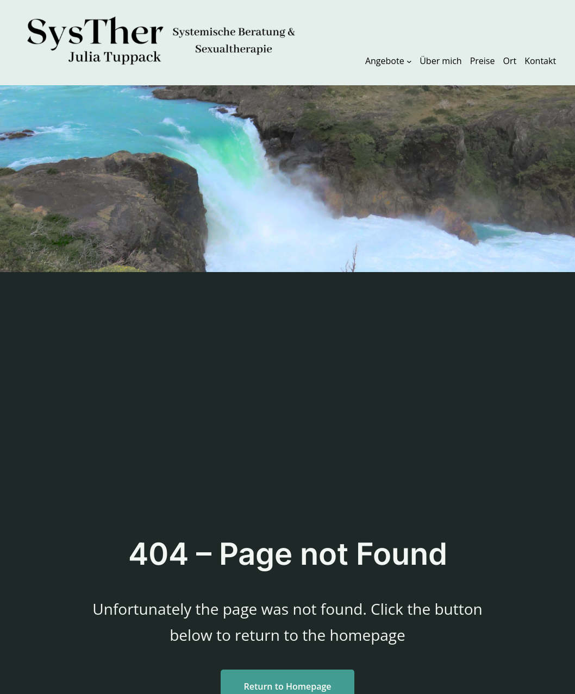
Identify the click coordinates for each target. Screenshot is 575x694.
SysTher (335, 38)
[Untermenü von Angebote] (409, 61)
